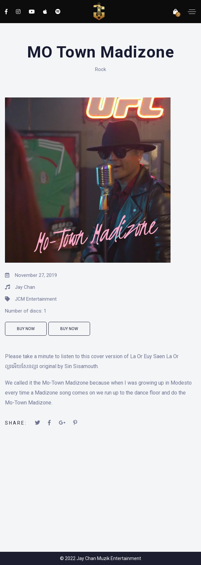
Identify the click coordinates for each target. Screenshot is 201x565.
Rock (100, 69)
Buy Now (26, 328)
